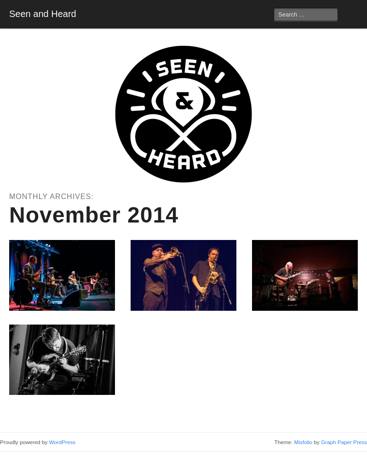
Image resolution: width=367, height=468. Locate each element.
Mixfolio (303, 442)
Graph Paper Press (344, 442)
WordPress (62, 442)
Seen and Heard (42, 14)
